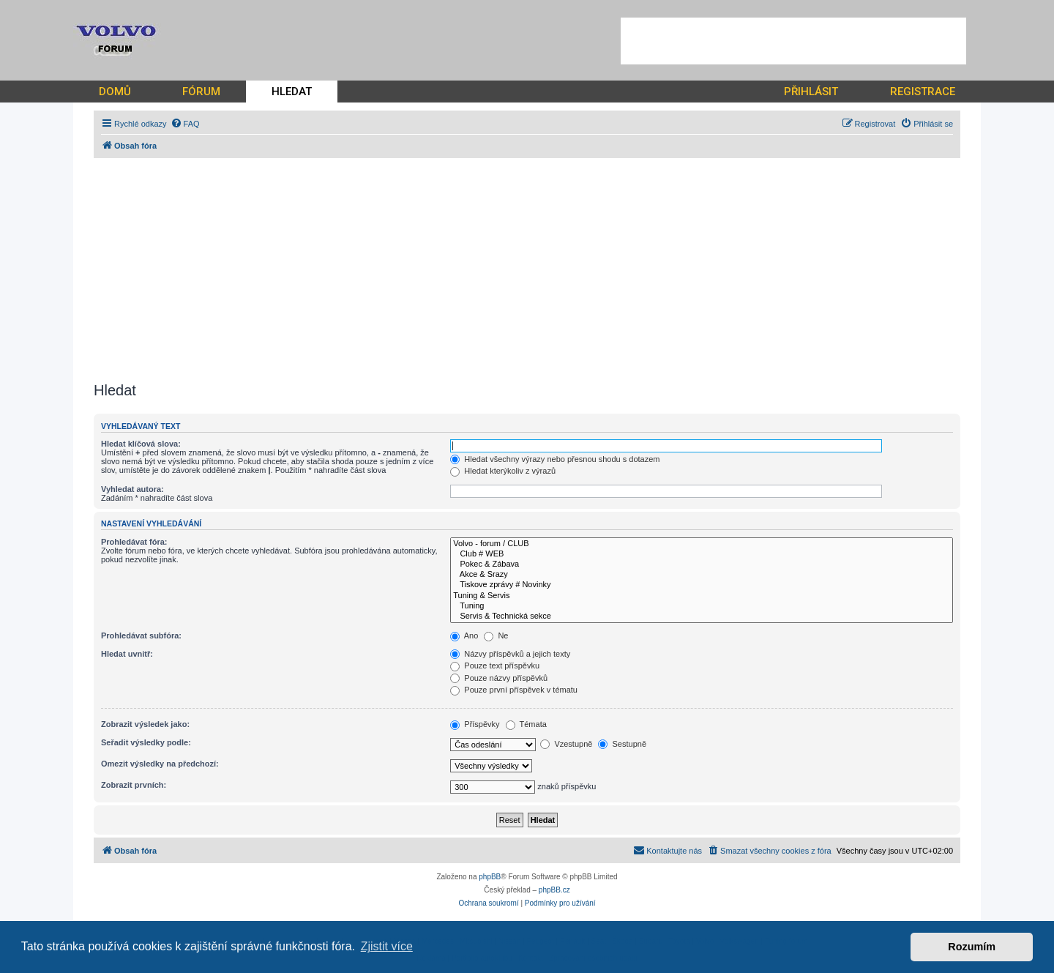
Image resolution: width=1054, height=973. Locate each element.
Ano (464, 635)
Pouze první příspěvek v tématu (514, 689)
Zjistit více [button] (387, 946)
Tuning (702, 606)
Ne (496, 635)
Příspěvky (474, 724)
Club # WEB (702, 554)
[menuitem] (185, 124)
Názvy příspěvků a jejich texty (510, 653)
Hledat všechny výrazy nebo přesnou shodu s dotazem (554, 459)
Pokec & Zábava (702, 564)
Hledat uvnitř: (127, 653)
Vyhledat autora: (132, 489)
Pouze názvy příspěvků (498, 678)
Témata (526, 724)
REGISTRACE (922, 91)
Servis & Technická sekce (702, 616)
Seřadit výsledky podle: (146, 742)
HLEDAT (292, 91)
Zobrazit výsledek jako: (145, 724)
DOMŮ (115, 91)
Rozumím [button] (971, 947)
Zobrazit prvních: (133, 784)
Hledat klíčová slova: (141, 443)
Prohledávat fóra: (134, 541)
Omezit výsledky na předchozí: (160, 763)
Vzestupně (566, 743)
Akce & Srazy (702, 575)
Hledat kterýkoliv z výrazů (503, 470)
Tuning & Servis (702, 596)
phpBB (490, 877)
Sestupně (622, 743)
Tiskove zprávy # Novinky (702, 585)
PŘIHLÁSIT (811, 91)
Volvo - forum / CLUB (702, 544)
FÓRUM (201, 91)
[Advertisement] (793, 41)
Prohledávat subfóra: (141, 635)
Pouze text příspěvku (494, 665)
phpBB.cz (554, 890)
